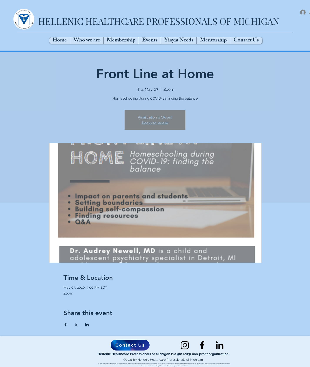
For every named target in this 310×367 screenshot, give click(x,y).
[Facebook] (202, 345)
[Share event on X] (76, 324)
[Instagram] (184, 345)
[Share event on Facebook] (65, 324)
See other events (155, 122)
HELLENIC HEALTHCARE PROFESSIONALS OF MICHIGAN (158, 21)
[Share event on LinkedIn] (87, 324)
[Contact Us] (130, 345)
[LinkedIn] (219, 345)
